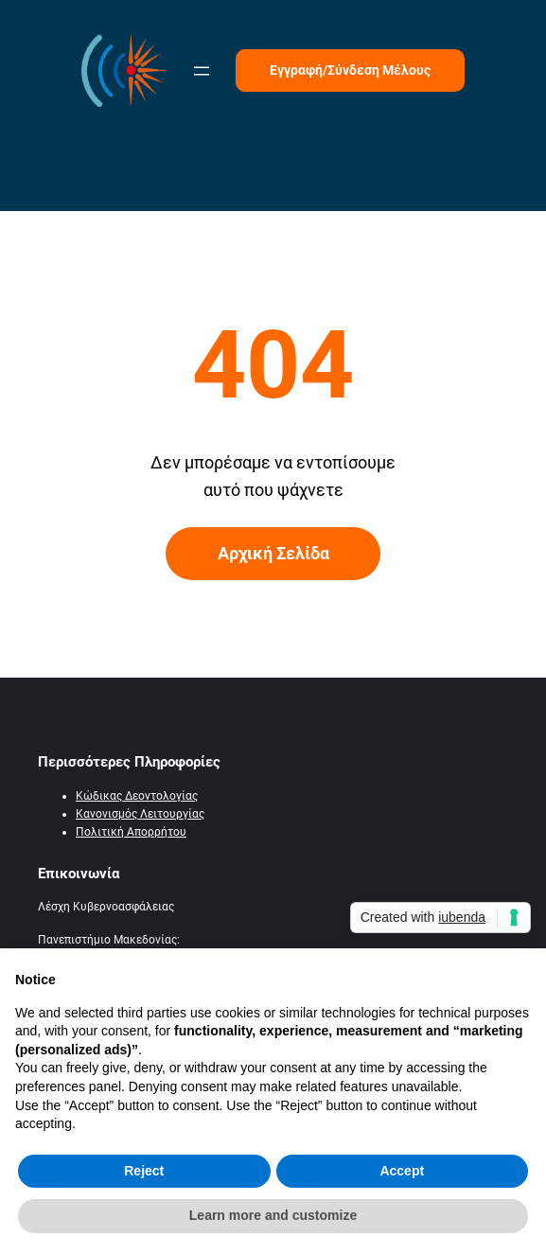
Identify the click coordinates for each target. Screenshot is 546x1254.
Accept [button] (401, 1170)
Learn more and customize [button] (273, 1215)
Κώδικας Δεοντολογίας (137, 796)
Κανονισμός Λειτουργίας (140, 814)
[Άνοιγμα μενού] (201, 71)
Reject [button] (144, 1170)
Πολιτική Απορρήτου (131, 832)
